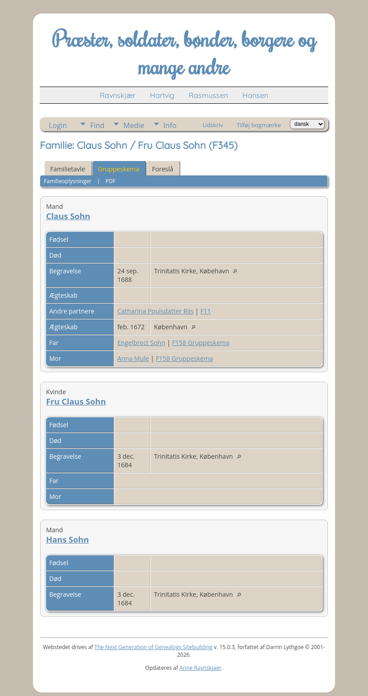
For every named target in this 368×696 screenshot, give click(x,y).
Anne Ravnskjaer (200, 668)
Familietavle (67, 169)
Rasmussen (208, 95)
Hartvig (162, 95)
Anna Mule (133, 358)
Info (170, 125)
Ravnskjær (117, 95)
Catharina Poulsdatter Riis (155, 311)
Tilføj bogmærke (259, 125)
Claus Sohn (68, 216)
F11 (205, 311)
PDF (111, 181)
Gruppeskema (119, 169)
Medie (133, 125)
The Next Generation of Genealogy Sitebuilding (153, 647)
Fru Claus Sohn (76, 401)
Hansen (255, 95)
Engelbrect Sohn (141, 342)
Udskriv (212, 125)
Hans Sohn (67, 539)
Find (97, 125)
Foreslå (162, 169)
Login (58, 125)
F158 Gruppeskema (200, 342)
